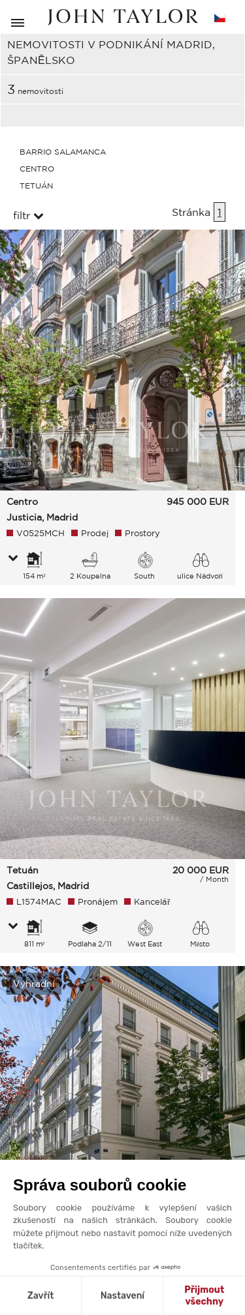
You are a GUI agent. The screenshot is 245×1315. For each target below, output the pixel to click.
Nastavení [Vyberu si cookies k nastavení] (122, 1295)
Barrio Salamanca (63, 151)
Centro (37, 168)
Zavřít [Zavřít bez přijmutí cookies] (40, 1295)
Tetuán (36, 185)
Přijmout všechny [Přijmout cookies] (204, 1295)
